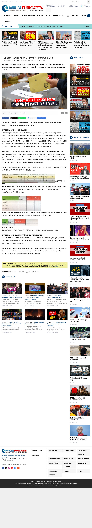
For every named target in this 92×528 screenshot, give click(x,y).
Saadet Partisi (36, 272)
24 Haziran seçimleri (13, 272)
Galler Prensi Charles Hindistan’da (77, 419)
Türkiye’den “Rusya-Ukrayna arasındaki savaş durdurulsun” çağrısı (34, 297)
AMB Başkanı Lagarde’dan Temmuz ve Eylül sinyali (79, 439)
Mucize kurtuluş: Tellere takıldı (78, 157)
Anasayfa (7, 60)
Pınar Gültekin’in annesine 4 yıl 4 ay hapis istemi (79, 197)
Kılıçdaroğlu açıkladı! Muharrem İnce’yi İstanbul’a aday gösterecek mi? (79, 279)
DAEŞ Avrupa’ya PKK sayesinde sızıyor (77, 399)
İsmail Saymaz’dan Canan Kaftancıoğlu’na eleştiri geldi (79, 177)
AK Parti (21, 272)
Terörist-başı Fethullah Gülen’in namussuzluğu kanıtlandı (10, 43)
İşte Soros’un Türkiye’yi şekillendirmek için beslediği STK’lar (28, 43)
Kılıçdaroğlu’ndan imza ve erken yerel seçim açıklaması (56, 323)
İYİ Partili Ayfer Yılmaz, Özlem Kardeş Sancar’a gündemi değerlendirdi (42, 26)
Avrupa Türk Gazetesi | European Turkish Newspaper (46, 481)
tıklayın (56, 266)
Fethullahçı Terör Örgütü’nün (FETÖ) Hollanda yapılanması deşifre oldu (81, 44)
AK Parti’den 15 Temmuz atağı (78, 379)
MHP (31, 272)
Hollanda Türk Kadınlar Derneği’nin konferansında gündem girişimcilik (11, 323)
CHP (24, 272)
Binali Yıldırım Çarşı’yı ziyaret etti (80, 300)
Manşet (13, 60)
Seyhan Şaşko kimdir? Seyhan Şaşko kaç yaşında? (79, 239)
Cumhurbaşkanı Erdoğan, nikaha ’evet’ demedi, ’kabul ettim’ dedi (79, 218)
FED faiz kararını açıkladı (78, 340)
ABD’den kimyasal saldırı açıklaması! (78, 359)
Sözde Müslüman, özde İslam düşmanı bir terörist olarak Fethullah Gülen (64, 44)
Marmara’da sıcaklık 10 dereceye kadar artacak (78, 259)
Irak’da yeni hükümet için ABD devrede (78, 320)
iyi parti (28, 272)
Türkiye (18, 60)
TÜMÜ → (87, 26)
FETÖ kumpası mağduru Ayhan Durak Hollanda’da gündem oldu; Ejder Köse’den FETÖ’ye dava (45, 45)
